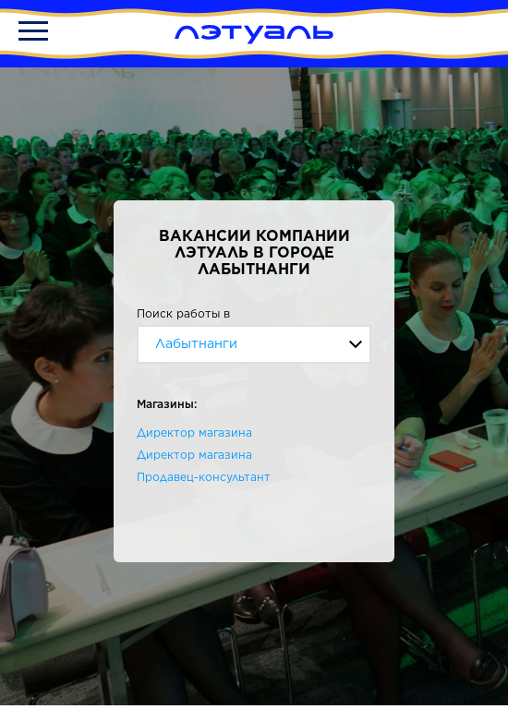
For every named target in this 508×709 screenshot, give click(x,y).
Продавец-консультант (204, 477)
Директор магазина (194, 432)
